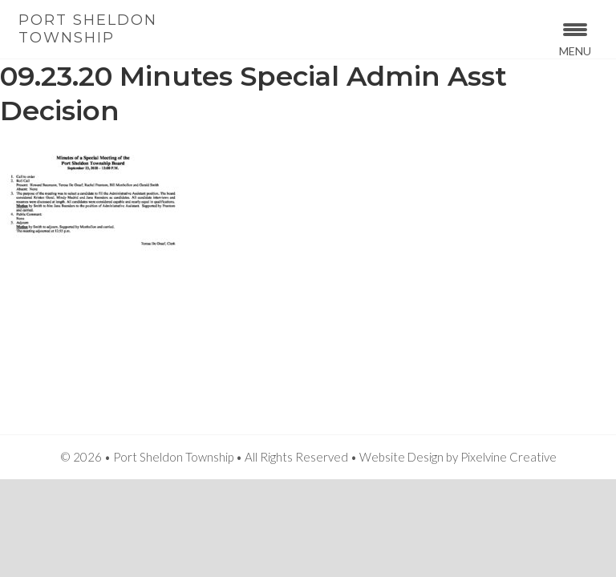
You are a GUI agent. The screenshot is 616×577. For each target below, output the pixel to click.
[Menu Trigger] (575, 38)
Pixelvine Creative (508, 457)
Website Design (401, 457)
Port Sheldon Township (87, 28)
